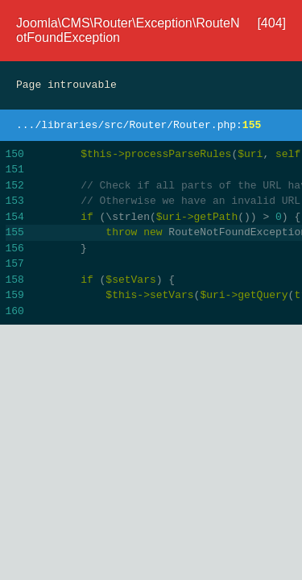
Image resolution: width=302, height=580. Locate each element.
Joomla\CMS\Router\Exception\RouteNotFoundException (127, 30)
